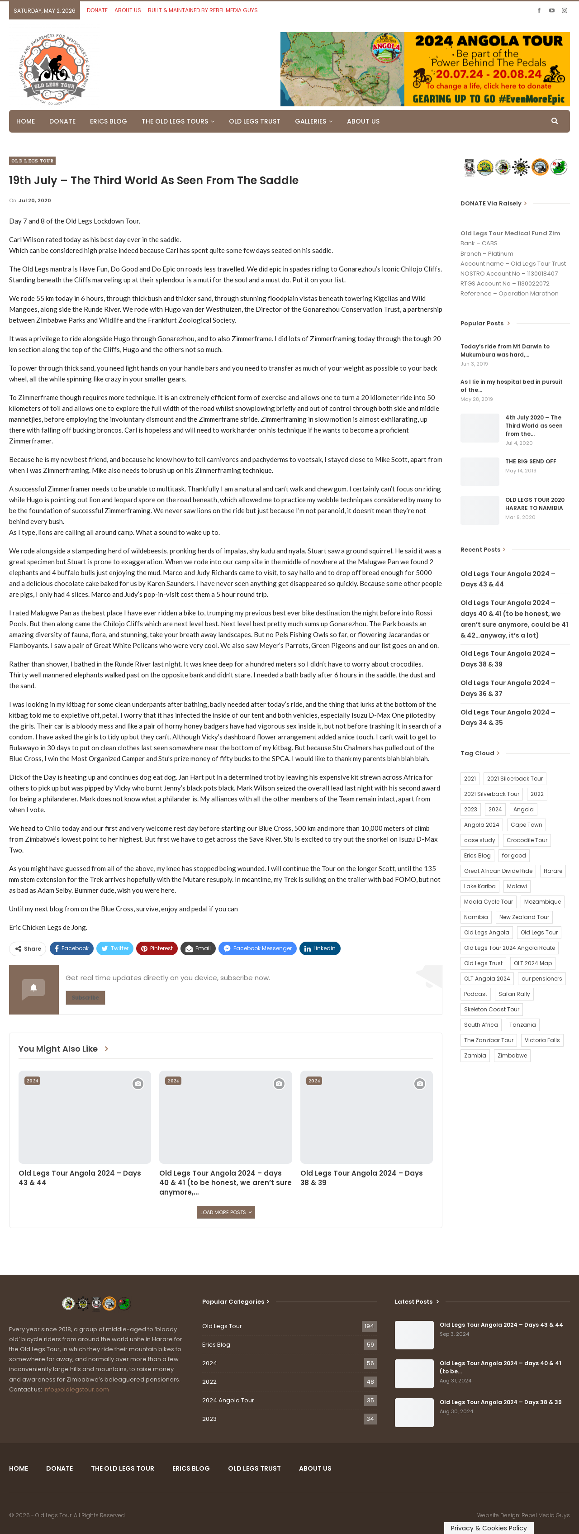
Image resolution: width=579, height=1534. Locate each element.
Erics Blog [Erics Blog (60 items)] (477, 855)
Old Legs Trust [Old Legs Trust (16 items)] (483, 963)
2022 (209, 1381)
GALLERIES (310, 121)
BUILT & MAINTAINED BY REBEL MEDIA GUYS (203, 10)
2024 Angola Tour (228, 1400)
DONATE (97, 10)
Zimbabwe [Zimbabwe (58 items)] (512, 1055)
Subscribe (85, 997)
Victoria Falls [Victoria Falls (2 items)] (542, 1040)
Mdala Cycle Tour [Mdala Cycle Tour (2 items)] (488, 901)
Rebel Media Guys (546, 1515)
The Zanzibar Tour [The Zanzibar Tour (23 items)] (488, 1040)
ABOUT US (127, 10)
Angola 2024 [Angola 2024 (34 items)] (481, 825)
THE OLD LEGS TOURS (175, 121)
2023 (209, 1419)
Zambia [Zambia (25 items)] (475, 1055)
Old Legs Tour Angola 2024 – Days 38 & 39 (501, 1402)
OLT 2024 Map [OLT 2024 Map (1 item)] (533, 963)
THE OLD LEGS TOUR (122, 1468)
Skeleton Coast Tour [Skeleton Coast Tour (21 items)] (491, 1009)
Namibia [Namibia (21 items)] (476, 917)
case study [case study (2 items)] (479, 840)
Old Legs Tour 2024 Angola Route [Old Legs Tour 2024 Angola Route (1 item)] (509, 948)
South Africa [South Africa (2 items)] (481, 1025)
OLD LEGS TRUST (254, 121)
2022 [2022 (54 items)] (537, 794)
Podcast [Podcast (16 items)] (475, 994)
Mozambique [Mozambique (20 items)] (542, 901)
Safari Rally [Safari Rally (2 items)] (514, 994)
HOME (25, 121)
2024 (32, 1081)
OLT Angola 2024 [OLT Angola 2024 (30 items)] (487, 978)
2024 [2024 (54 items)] (495, 809)
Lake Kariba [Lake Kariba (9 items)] (480, 886)
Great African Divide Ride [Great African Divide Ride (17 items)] (498, 871)
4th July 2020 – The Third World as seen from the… (534, 426)
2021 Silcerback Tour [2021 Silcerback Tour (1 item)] (515, 778)
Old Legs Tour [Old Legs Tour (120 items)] (539, 932)
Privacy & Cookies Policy (489, 1528)
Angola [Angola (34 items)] (523, 809)
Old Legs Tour (32, 161)
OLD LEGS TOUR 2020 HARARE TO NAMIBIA (535, 504)
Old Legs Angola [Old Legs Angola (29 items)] (486, 932)
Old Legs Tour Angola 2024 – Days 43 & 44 (501, 1325)
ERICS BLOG (108, 121)
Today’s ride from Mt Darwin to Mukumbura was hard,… (505, 350)
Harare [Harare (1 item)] (553, 871)
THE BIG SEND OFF (530, 461)
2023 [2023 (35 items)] (470, 809)
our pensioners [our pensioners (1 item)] (542, 978)
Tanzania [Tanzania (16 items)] (522, 1025)
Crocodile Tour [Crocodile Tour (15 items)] (527, 840)
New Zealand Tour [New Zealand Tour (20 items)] (524, 917)
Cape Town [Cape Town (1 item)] (526, 825)
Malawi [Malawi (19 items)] (517, 886)
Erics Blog (216, 1344)
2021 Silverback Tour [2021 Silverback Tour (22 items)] (491, 794)
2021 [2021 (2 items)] (470, 778)
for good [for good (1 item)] (514, 855)
